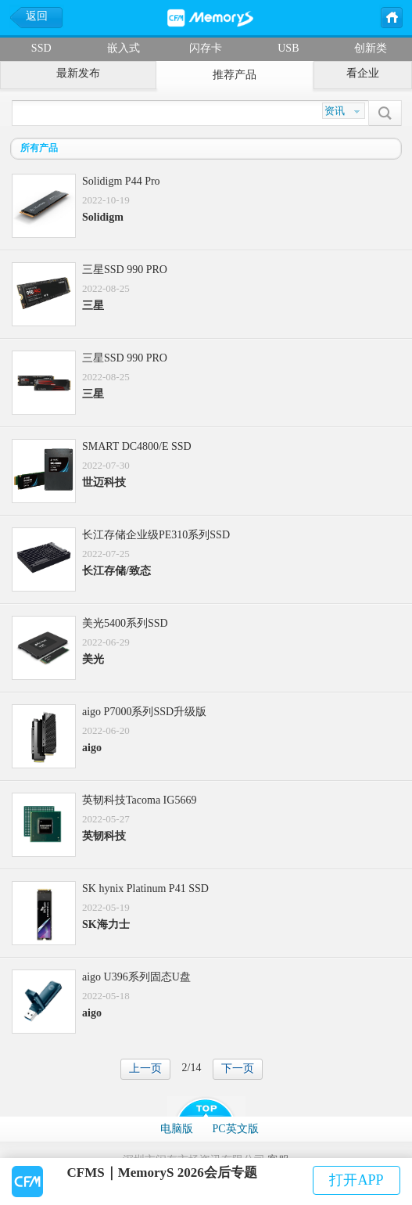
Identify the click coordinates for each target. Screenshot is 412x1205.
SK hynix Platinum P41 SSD (145, 888)
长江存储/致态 (116, 571)
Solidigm (103, 217)
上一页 (145, 1068)
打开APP (356, 1180)
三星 (93, 305)
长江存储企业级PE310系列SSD (156, 535)
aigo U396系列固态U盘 (136, 977)
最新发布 (78, 73)
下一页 (237, 1068)
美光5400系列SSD (125, 623)
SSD (41, 48)
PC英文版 (235, 1129)
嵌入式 (123, 48)
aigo (92, 748)
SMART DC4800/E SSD (137, 446)
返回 (37, 16)
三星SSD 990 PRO (124, 269)
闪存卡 (205, 48)
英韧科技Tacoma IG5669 (139, 800)
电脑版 (176, 1129)
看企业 (362, 73)
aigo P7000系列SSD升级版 (144, 712)
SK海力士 (106, 924)
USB (288, 48)
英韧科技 (104, 836)
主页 (391, 16)
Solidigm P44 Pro (121, 181)
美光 (93, 659)
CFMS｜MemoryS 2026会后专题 (162, 1172)
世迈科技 (104, 482)
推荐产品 (234, 75)
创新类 (370, 48)
